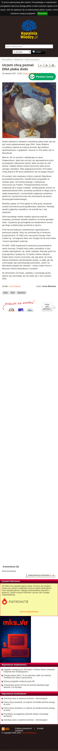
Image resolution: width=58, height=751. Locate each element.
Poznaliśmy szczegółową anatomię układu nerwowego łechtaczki (26, 715)
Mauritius (21, 292)
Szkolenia (19, 731)
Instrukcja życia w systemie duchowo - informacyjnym (25, 698)
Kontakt (40, 728)
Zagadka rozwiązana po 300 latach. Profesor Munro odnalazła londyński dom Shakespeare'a (29, 670)
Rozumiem (42, 13)
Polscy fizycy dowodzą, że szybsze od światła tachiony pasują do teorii (29, 703)
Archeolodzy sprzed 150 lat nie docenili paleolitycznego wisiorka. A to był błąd (26, 686)
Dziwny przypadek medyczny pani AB (19, 681)
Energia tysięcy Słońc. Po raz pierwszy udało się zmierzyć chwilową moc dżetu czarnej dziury (27, 676)
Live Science (15, 286)
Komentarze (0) (11, 566)
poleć (54, 307)
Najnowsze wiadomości (14, 664)
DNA (13, 292)
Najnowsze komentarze (14, 693)
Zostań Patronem (11, 581)
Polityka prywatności (23, 728)
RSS (7, 728)
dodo (5, 292)
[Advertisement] (29, 407)
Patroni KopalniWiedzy (29, 612)
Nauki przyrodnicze (31, 73)
